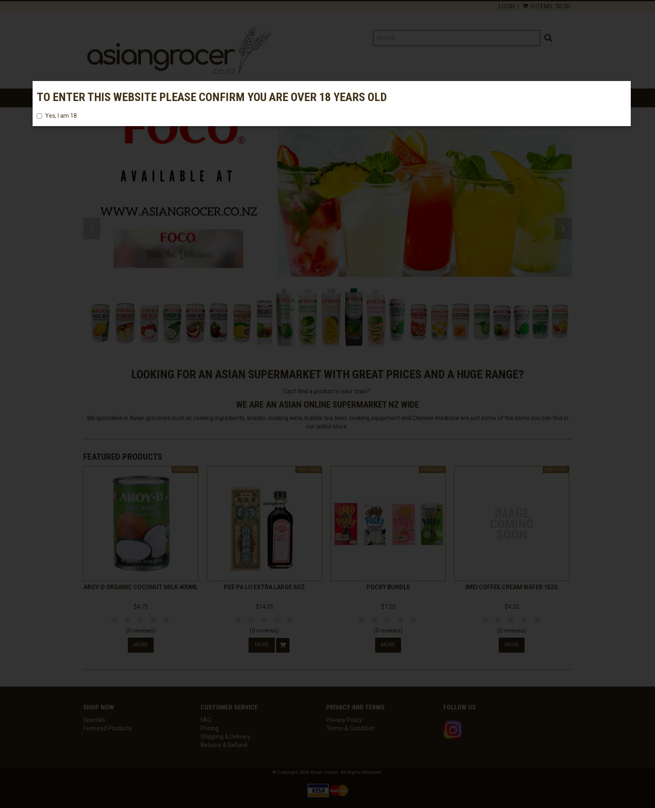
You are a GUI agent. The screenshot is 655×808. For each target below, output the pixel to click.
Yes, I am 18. (57, 115)
